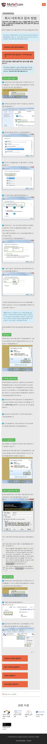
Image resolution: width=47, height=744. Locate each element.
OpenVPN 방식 (10, 563)
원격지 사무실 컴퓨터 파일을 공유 (7, 714)
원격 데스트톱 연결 (18, 713)
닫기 (32, 652)
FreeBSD (37, 737)
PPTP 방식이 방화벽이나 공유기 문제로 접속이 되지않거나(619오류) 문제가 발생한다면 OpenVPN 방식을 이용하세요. (17, 69)
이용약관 (28, 740)
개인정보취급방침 (20, 740)
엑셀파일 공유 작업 (29, 713)
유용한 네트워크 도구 (7, 726)
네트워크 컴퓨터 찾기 (40, 713)
